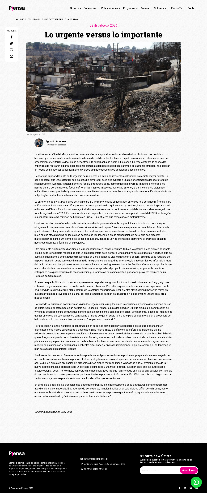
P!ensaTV (176, 8)
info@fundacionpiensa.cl (96, 459)
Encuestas (90, 8)
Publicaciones (109, 8)
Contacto (192, 8)
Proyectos (129, 8)
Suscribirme (188, 470)
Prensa (144, 8)
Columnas (160, 8)
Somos (74, 8)
